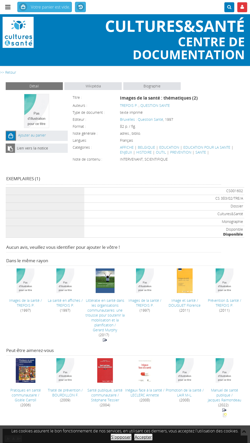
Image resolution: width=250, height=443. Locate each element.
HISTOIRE (144, 152)
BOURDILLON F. (65, 395)
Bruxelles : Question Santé (141, 119)
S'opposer (121, 437)
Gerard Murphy (105, 329)
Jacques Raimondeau (224, 399)
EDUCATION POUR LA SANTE (206, 147)
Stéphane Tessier (105, 399)
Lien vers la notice (32, 148)
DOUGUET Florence (185, 305)
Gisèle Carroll (25, 399)
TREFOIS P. (129, 105)
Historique (80, 7)
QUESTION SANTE (155, 105)
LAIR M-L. (184, 395)
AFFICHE (127, 147)
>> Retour (8, 72)
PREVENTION (180, 152)
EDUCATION (169, 147)
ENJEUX (126, 152)
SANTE (200, 152)
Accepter (143, 437)
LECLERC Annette (145, 395)
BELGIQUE (146, 147)
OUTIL (161, 152)
